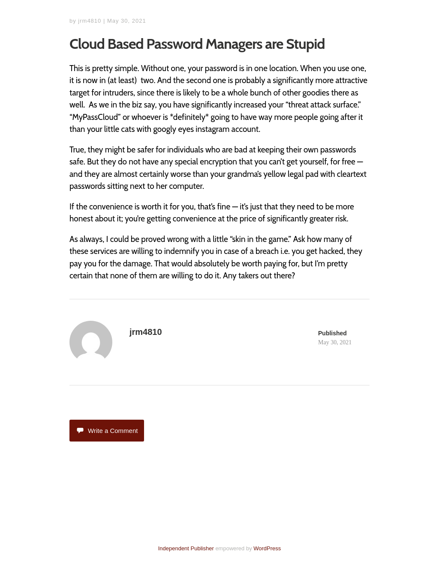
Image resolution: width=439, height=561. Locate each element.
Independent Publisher (186, 548)
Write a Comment (107, 430)
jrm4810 (89, 21)
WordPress (267, 548)
